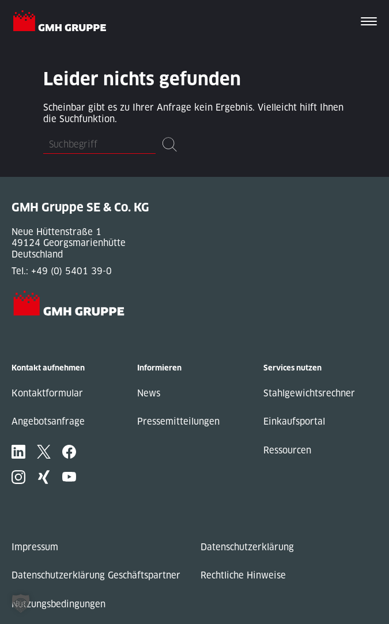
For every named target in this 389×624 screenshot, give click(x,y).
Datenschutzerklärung (247, 547)
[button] (20, 603)
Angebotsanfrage (48, 421)
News (148, 393)
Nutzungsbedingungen (58, 604)
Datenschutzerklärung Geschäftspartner (96, 575)
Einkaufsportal (294, 421)
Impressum (35, 547)
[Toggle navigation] (368, 22)
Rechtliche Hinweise (243, 575)
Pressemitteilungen (178, 421)
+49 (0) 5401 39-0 (71, 271)
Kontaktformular (47, 393)
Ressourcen (287, 450)
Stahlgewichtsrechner (309, 393)
